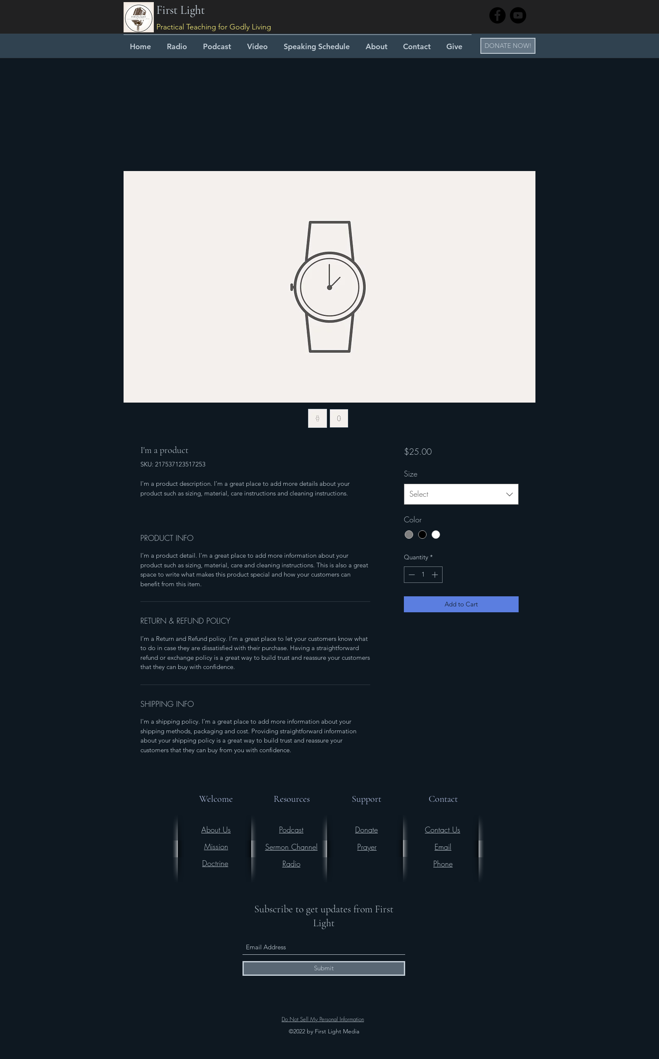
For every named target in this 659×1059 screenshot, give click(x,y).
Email (443, 847)
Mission (216, 846)
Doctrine (215, 863)
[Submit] (324, 968)
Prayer (367, 847)
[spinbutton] (423, 574)
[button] (507, 46)
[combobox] (461, 494)
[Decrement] (410, 574)
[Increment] (435, 574)
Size (410, 474)
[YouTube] (518, 15)
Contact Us (442, 830)
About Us (216, 830)
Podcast (291, 830)
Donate (366, 830)
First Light (180, 10)
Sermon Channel (291, 847)
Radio (291, 864)
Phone (443, 864)
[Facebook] (497, 15)
